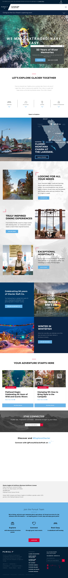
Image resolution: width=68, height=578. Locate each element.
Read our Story (52, 56)
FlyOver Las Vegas (34, 565)
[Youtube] (59, 561)
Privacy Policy (14, 570)
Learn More (34, 536)
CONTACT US (57, 551)
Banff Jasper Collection (32, 553)
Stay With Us (43, 194)
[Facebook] (47, 561)
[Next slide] (64, 135)
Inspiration (12, 560)
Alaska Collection (34, 549)
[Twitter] (51, 561)
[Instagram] (55, 561)
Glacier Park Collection (32, 556)
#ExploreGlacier (41, 434)
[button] (34, 8)
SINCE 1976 (47, 42)
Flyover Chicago (33, 567)
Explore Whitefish (42, 153)
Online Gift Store (16, 561)
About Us (5, 560)
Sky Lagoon (32, 558)
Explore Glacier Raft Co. (13, 302)
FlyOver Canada (33, 561)
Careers (5, 563)
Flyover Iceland (33, 563)
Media (19, 563)
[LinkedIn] (47, 564)
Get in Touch (43, 263)
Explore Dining (12, 227)
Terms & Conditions (30, 570)
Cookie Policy (21, 570)
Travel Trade (12, 563)
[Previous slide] (3, 135)
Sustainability (6, 561)
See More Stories (18, 401)
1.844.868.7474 (50, 551)
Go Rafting (40, 56)
